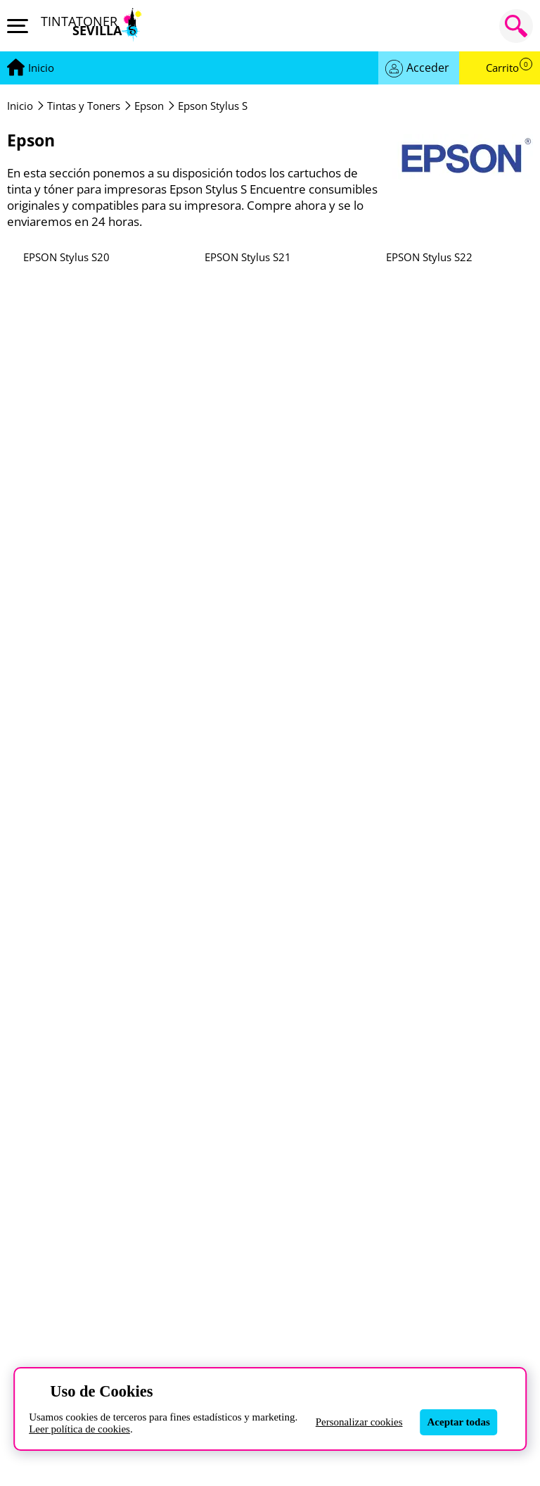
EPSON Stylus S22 (429, 257)
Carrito (509, 68)
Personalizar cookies (359, 1422)
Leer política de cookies (79, 1429)
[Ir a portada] (41, 68)
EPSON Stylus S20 (66, 257)
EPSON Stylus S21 (248, 257)
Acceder (427, 67)
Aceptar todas (459, 1422)
